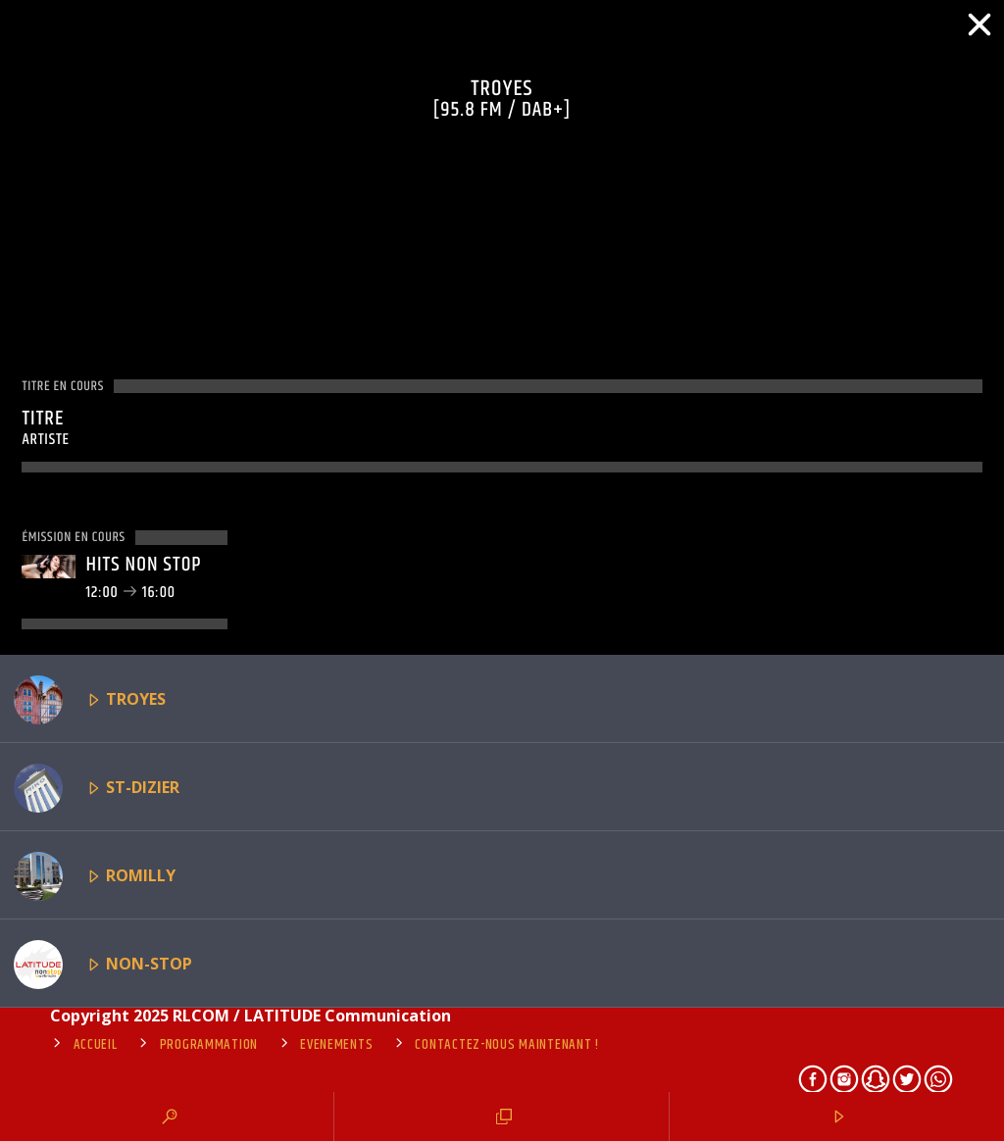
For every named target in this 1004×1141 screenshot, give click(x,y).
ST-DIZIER (96, 788)
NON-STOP (103, 964)
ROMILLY (95, 876)
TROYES (90, 699)
